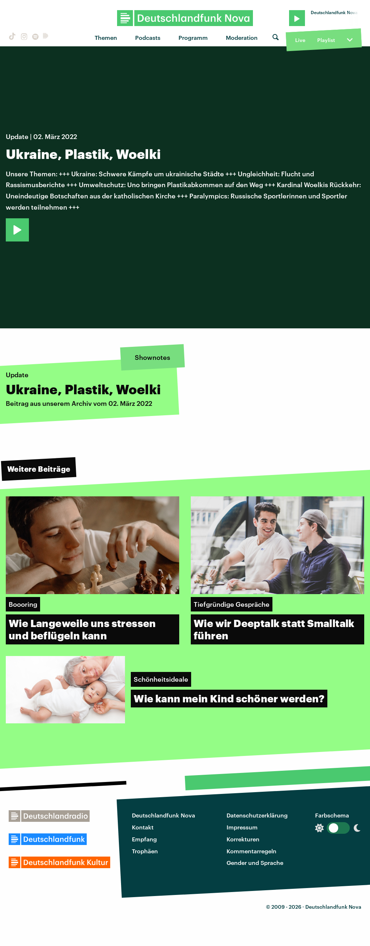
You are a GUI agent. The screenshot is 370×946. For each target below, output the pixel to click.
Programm (193, 37)
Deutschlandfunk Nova (163, 815)
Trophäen (145, 851)
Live (300, 40)
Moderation (242, 37)
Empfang (144, 839)
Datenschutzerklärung (257, 815)
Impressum (242, 827)
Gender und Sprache (255, 862)
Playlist (326, 40)
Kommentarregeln (251, 851)
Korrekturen (243, 839)
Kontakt (143, 827)
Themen (106, 37)
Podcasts (147, 37)
